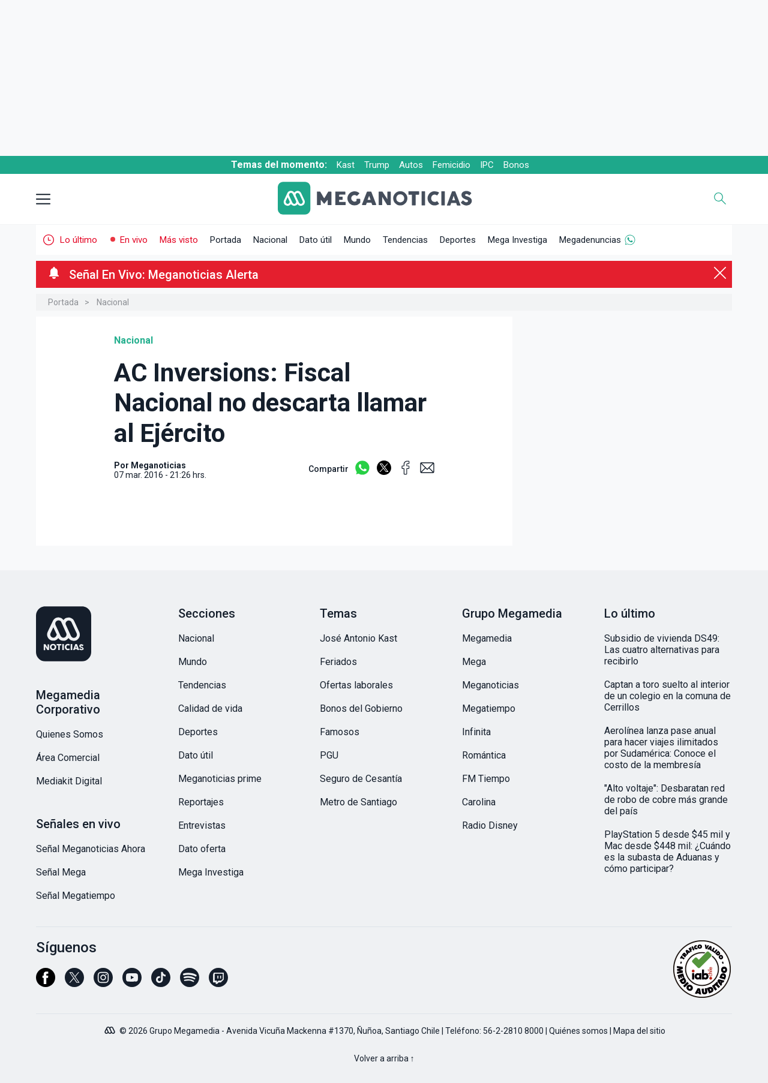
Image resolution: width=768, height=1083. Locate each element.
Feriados (338, 661)
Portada (225, 239)
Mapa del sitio (639, 1031)
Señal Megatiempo (75, 895)
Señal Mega (61, 872)
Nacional (270, 239)
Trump (376, 165)
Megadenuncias (590, 239)
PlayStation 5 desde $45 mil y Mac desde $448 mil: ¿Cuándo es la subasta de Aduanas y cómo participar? (667, 851)
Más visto (179, 239)
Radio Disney (490, 825)
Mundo (357, 239)
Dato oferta (202, 849)
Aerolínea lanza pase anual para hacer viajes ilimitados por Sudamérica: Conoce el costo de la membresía (661, 748)
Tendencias (405, 239)
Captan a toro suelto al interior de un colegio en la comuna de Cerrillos (667, 696)
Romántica (484, 755)
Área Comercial (68, 757)
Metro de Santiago (358, 802)
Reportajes (201, 802)
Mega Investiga (517, 239)
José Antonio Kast (358, 638)
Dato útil (315, 239)
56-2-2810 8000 (513, 1031)
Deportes (458, 239)
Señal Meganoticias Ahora (90, 849)
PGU (329, 755)
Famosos (339, 732)
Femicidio (451, 165)
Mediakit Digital (69, 781)
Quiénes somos (578, 1031)
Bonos (516, 165)
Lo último (78, 239)
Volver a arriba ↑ (384, 1058)
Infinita (476, 732)
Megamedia (487, 638)
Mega (474, 661)
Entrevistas (202, 825)
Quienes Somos (69, 734)
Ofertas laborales (356, 685)
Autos (411, 165)
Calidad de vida (210, 708)
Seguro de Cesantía (361, 778)
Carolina (479, 802)
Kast (346, 165)
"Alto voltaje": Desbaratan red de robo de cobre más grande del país (666, 800)
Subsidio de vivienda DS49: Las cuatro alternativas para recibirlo (661, 650)
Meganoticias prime (220, 778)
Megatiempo (488, 708)
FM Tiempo (486, 778)
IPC (487, 165)
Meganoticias (490, 685)
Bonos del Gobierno (361, 708)
